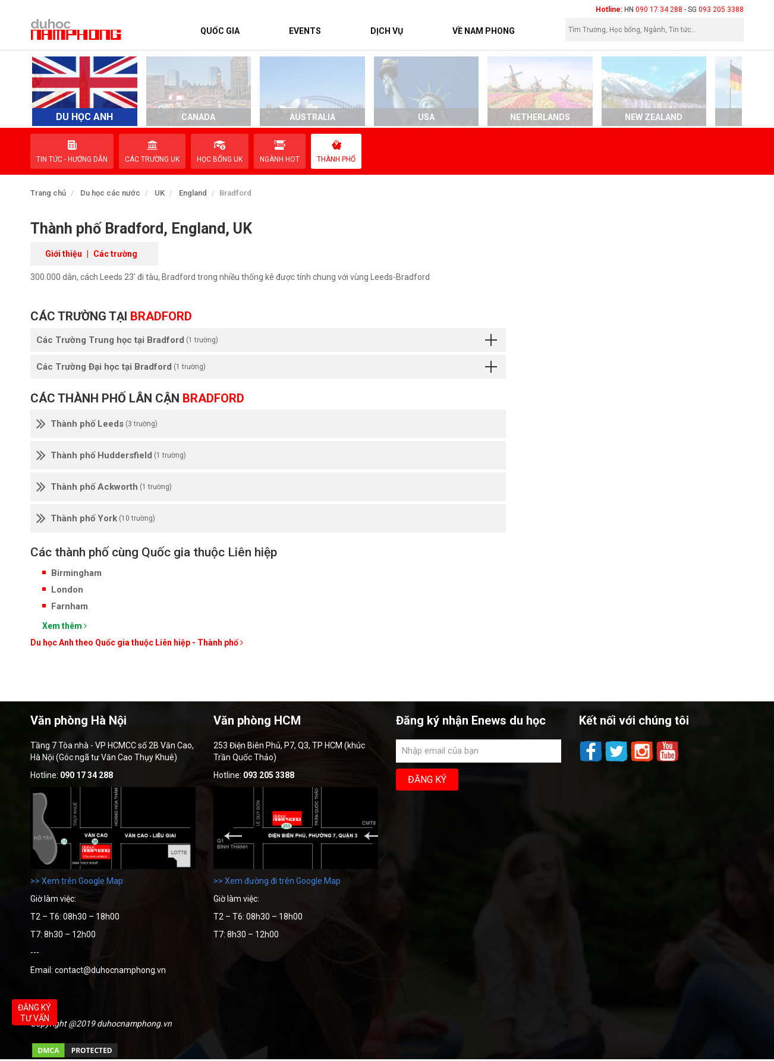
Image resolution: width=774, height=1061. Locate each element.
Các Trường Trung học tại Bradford (266, 340)
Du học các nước (110, 192)
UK (160, 192)
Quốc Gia (220, 31)
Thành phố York (95, 518)
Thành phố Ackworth (104, 486)
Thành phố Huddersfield (111, 455)
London (67, 589)
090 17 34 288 (658, 9)
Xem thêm (64, 626)
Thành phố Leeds (97, 423)
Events (305, 31)
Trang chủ (48, 192)
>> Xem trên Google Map (76, 881)
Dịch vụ (386, 31)
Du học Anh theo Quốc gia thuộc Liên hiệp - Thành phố (136, 642)
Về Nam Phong (483, 31)
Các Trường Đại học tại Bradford (266, 367)
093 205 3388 (721, 9)
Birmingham (76, 573)
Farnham (69, 606)
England (193, 192)
